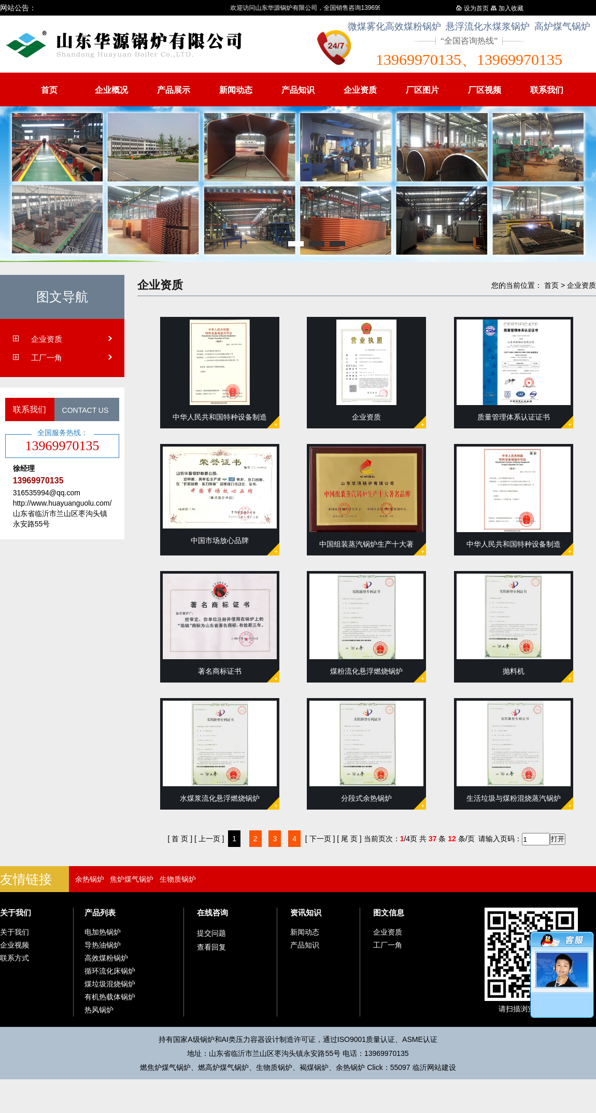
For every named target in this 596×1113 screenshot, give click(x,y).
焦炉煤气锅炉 (131, 879)
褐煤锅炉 (314, 1067)
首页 (49, 90)
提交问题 (211, 933)
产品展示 (173, 90)
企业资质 (360, 90)
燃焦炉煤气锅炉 (165, 1067)
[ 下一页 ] (320, 838)
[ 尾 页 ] (349, 838)
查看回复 (211, 947)
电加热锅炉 (102, 932)
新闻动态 (235, 90)
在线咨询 (212, 912)
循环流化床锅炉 (109, 971)
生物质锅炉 (178, 879)
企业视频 (14, 945)
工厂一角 (46, 357)
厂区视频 (484, 90)
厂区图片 (422, 90)
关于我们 (15, 912)
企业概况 (111, 90)
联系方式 (14, 958)
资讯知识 (305, 912)
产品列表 (100, 912)
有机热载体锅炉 (109, 997)
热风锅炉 (98, 1010)
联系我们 (546, 90)
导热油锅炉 (102, 945)
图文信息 (388, 912)
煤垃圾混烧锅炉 (109, 984)
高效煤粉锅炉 (106, 958)
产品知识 (298, 90)
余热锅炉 (89, 879)
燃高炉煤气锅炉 (223, 1067)
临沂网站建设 (434, 1067)
